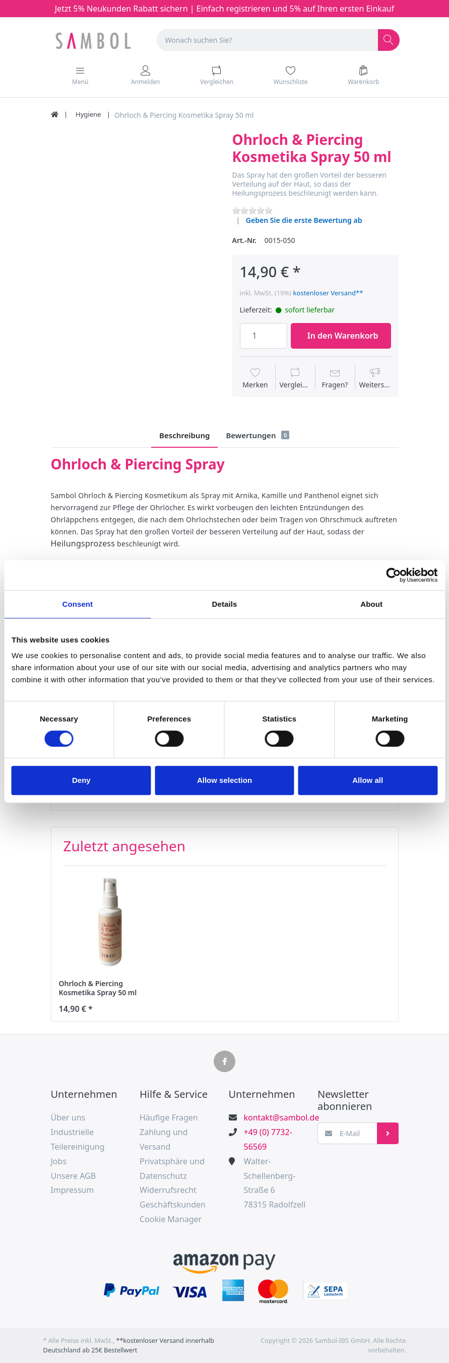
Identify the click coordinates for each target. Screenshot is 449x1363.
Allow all (367, 780)
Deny (81, 780)
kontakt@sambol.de (276, 1117)
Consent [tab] (77, 604)
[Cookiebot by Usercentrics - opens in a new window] (393, 575)
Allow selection (224, 780)
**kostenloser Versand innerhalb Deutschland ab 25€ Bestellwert (129, 1345)
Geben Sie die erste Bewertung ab (304, 220)
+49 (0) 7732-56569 (268, 1139)
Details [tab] (224, 604)
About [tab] (371, 604)
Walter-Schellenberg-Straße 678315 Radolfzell (275, 1183)
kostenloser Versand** (328, 292)
